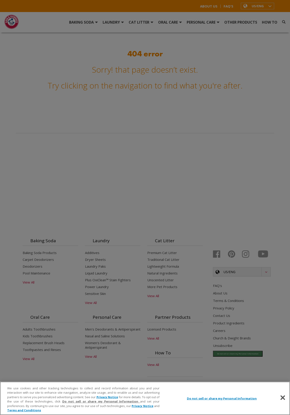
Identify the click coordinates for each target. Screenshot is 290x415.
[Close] (283, 398)
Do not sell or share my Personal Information (101, 401)
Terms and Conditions (24, 410)
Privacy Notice (107, 397)
